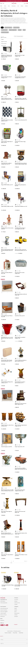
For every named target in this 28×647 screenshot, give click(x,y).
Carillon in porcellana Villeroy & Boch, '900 (6, 273)
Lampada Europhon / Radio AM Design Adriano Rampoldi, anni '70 (21, 99)
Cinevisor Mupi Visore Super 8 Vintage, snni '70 (6, 77)
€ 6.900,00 (17, 188)
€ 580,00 (3, 515)
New (3, 3)
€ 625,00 (3, 450)
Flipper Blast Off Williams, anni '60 (21, 206)
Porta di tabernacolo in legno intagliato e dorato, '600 (20, 490)
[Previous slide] (3, 581)
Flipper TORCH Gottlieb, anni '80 (7, 184)
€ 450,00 (3, 558)
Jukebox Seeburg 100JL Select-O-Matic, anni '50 (7, 142)
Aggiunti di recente (4, 41)
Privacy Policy (15, 632)
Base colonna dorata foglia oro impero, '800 (6, 512)
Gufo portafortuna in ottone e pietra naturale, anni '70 (20, 382)
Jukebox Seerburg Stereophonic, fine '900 (20, 185)
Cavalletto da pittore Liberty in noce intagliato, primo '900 (20, 228)
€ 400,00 (17, 80)
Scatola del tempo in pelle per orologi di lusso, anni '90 (6, 164)
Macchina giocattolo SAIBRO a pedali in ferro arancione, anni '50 (21, 469)
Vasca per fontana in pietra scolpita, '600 (19, 273)
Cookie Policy (21, 632)
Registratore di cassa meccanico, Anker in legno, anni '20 (20, 404)
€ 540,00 (17, 536)
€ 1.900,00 (17, 145)
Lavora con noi (17, 602)
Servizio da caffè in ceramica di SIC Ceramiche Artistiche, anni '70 (21, 250)
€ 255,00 (17, 298)
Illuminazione (16, 613)
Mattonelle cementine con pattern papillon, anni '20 (7, 120)
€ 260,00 (17, 493)
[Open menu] (1, 3)
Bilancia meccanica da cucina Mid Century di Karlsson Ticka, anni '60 (7, 490)
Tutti (2, 27)
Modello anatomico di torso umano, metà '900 (7, 228)
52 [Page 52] (13, 561)
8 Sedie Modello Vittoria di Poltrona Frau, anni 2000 (21, 585)
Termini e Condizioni (8, 632)
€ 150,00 (3, 80)
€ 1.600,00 (3, 102)
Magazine (2, 620)
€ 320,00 (3, 123)
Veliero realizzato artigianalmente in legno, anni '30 (21, 425)
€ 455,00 (20, 253)
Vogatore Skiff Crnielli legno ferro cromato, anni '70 (7, 382)
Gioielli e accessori (4, 29)
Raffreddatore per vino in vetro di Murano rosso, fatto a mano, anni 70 (7, 338)
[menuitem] (4, 36)
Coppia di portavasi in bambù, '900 (7, 401)
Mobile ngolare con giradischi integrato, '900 (20, 338)
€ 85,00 (16, 385)
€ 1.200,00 (17, 428)
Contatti (15, 604)
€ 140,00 (17, 450)
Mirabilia (19, 29)
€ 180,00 (3, 385)
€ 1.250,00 (17, 472)
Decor (15, 611)
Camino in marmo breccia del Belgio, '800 (20, 512)
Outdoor (15, 614)
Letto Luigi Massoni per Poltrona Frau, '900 (6, 316)
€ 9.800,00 (3, 145)
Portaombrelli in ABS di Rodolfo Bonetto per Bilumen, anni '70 (6, 361)
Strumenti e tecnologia (5, 32)
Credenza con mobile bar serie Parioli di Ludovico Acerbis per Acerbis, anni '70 (6, 56)
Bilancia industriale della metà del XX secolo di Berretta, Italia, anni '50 (7, 250)
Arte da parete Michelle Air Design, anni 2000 (8, 585)
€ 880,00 (17, 407)
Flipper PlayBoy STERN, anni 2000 (7, 206)
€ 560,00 (17, 123)
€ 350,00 (17, 364)
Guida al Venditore (3, 609)
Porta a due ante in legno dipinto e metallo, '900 (7, 555)
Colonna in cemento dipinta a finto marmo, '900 (21, 533)
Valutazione (2, 616)
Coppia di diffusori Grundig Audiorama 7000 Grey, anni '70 (6, 99)
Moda (24, 29)
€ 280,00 (3, 536)
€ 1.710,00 (3, 231)
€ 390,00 (17, 167)
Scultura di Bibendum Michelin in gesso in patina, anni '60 (21, 361)
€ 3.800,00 (3, 188)
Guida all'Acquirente (4, 608)
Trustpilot (15, 624)
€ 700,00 (16, 253)
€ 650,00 (17, 231)
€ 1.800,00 (17, 558)
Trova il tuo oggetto (3, 611)
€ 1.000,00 (17, 276)
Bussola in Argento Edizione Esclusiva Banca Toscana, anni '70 (7, 533)
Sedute (15, 609)
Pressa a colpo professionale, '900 (21, 119)
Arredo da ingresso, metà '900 (6, 446)
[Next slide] (25, 581)
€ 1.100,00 (17, 319)
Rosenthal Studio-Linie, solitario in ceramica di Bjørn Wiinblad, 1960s (21, 164)
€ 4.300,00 (3, 210)
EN (0, 636)
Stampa (15, 601)
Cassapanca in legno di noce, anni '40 (7, 292)
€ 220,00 (3, 276)
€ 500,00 (3, 341)
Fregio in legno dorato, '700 (19, 446)
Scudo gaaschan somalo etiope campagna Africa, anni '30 (20, 77)
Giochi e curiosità (16, 27)
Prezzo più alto (3, 45)
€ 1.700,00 (3, 59)
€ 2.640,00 (3, 319)
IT (2, 636)
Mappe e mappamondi (12, 29)
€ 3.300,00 (17, 515)
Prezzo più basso (3, 43)
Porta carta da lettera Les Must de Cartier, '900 (21, 295)
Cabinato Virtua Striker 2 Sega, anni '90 (20, 142)
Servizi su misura (3, 614)
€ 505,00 (17, 59)
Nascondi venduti (19, 36)
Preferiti (2, 39)
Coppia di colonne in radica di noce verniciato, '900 (7, 425)
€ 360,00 (20, 341)
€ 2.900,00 (17, 210)
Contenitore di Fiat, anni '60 (19, 315)
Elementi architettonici (8, 27)
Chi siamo (16, 599)
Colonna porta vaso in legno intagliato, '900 (20, 56)
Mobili (15, 608)
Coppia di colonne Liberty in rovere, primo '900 (21, 555)
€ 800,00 (16, 341)
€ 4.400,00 (3, 428)
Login (25, 3)
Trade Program (3, 613)
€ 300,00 (3, 167)
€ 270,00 (3, 364)
